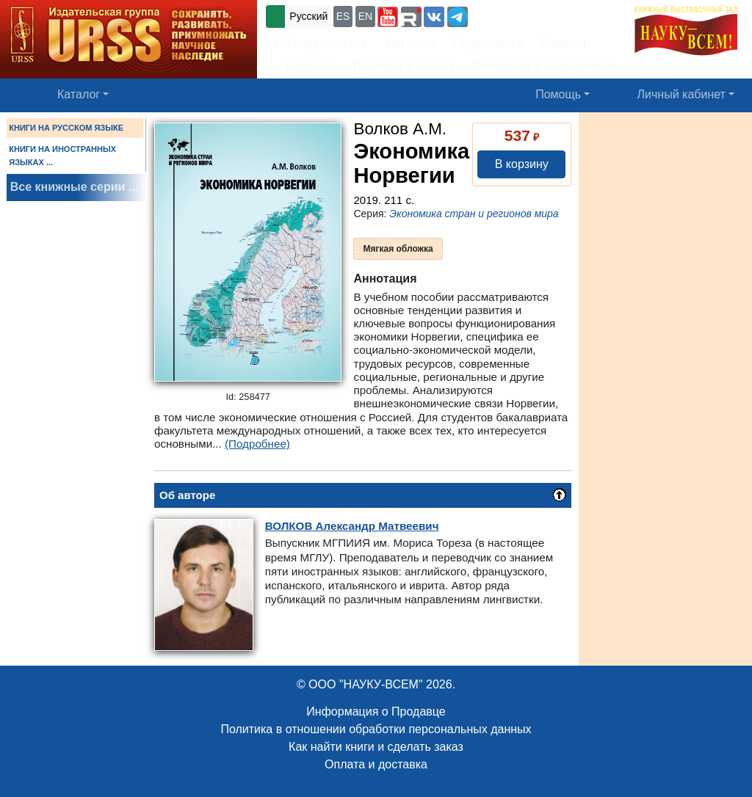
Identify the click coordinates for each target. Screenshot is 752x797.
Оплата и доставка (376, 764)
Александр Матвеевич (352, 526)
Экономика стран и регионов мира (473, 213)
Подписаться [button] (488, 43)
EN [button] (365, 16)
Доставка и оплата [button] (404, 66)
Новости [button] (564, 43)
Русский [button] (308, 16)
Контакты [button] (410, 43)
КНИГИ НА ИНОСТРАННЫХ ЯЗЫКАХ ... (62, 156)
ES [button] (343, 16)
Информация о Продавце (375, 711)
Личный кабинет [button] (681, 94)
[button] (387, 17)
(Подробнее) (257, 443)
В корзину (522, 164)
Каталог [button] (78, 94)
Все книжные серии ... (74, 187)
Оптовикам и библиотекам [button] (544, 66)
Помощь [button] (558, 94)
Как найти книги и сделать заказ (376, 746)
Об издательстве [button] (321, 43)
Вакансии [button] (306, 66)
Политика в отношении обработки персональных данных (375, 729)
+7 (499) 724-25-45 (524, 15)
